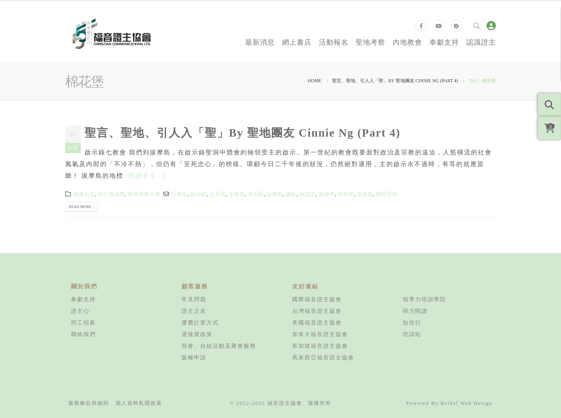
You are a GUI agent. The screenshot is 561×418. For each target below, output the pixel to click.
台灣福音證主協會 (317, 311)
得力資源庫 (111, 194)
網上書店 (297, 42)
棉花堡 (308, 194)
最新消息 (260, 42)
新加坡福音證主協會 (320, 346)
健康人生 (84, 194)
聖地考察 (370, 42)
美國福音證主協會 (317, 322)
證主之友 (194, 311)
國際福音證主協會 (317, 299)
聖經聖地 (386, 194)
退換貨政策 (197, 334)
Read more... (81, 207)
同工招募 (83, 322)
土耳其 (218, 194)
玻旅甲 (327, 194)
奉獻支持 (444, 42)
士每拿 (237, 194)
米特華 (346, 194)
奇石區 (256, 194)
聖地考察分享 (144, 194)
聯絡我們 (83, 334)
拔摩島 (275, 194)
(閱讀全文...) (146, 175)
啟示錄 (198, 194)
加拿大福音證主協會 (320, 334)
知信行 (412, 322)
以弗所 (179, 194)
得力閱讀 (415, 311)
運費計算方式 (200, 322)
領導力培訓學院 (424, 299)
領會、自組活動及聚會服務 (219, 346)
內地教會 (407, 42)
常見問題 (194, 299)
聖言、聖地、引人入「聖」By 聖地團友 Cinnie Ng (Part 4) (242, 133)
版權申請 (194, 357)
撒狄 (291, 194)
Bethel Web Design (467, 403)
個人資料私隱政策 (139, 403)
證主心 (80, 311)
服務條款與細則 (88, 403)
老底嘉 (365, 194)
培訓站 (412, 334)
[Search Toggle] (477, 26)
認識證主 (481, 42)
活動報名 (333, 42)
